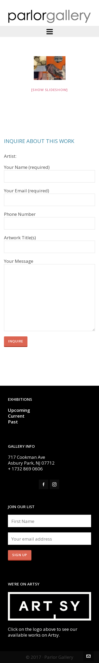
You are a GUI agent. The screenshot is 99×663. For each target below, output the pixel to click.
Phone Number (49, 219)
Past (13, 422)
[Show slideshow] (49, 89)
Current (17, 416)
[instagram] (54, 484)
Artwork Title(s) (49, 242)
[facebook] (43, 484)
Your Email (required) (49, 195)
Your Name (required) (49, 172)
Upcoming (19, 410)
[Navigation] (49, 31)
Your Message (49, 264)
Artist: (10, 156)
